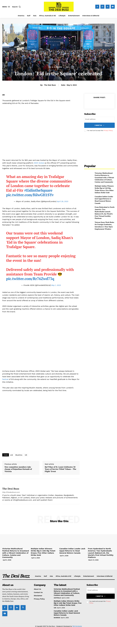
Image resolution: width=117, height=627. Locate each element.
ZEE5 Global (39, 163)
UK (67, 67)
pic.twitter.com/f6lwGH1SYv (30, 194)
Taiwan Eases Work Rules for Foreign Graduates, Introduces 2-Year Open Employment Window (105, 216)
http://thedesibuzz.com (11, 492)
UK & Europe (55, 67)
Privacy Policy (108, 130)
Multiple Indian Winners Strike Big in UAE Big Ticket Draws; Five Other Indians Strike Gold (104, 186)
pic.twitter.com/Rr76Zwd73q (30, 278)
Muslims (18, 455)
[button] (17, 6)
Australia (57, 594)
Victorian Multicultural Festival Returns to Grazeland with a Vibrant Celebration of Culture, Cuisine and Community (104, 175)
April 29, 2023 (62, 201)
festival (5, 379)
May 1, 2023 (56, 285)
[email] (99, 119)
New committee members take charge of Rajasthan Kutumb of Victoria (18, 469)
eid (11, 455)
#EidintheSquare (38, 190)
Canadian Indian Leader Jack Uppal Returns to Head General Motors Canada (104, 196)
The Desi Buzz (50, 85)
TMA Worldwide (77, 621)
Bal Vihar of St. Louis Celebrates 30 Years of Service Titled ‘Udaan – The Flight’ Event (60, 469)
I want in (99, 125)
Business (57, 613)
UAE (55, 603)
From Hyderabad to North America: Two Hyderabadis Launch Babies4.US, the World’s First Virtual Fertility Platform (104, 206)
